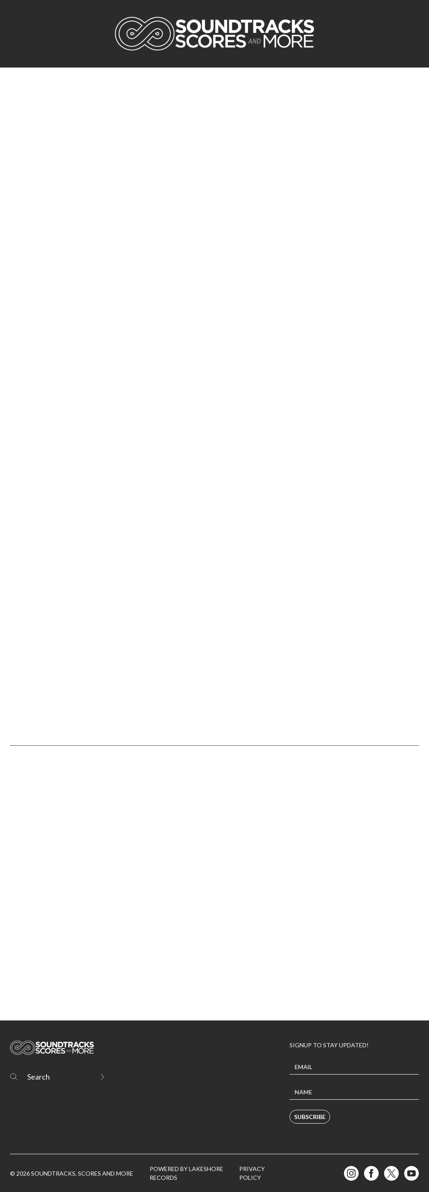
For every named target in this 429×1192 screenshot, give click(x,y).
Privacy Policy (252, 1173)
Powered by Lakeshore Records (186, 1173)
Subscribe (310, 1116)
